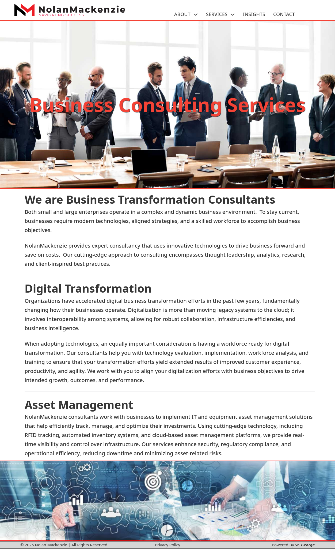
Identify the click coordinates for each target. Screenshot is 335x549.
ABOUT (182, 14)
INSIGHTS (254, 14)
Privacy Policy (167, 544)
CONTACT (284, 14)
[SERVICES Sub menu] (232, 14)
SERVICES (216, 14)
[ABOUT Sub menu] (195, 14)
